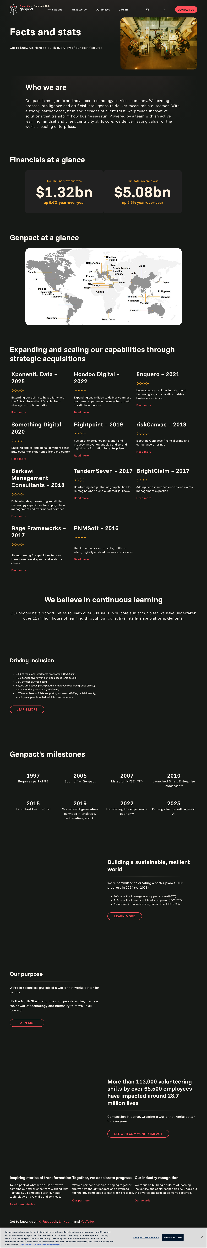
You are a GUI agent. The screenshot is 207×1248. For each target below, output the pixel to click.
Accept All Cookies (173, 1237)
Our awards (142, 1200)
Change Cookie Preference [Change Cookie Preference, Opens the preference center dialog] (146, 1237)
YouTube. (88, 1221)
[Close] (201, 1237)
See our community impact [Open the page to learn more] (138, 1134)
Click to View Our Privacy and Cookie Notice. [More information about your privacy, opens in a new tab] (41, 1244)
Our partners (81, 1200)
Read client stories (22, 1204)
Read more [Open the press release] (81, 412)
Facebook (49, 1221)
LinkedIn (66, 1221)
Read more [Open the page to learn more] (18, 412)
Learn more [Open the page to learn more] (27, 709)
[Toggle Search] (147, 9)
